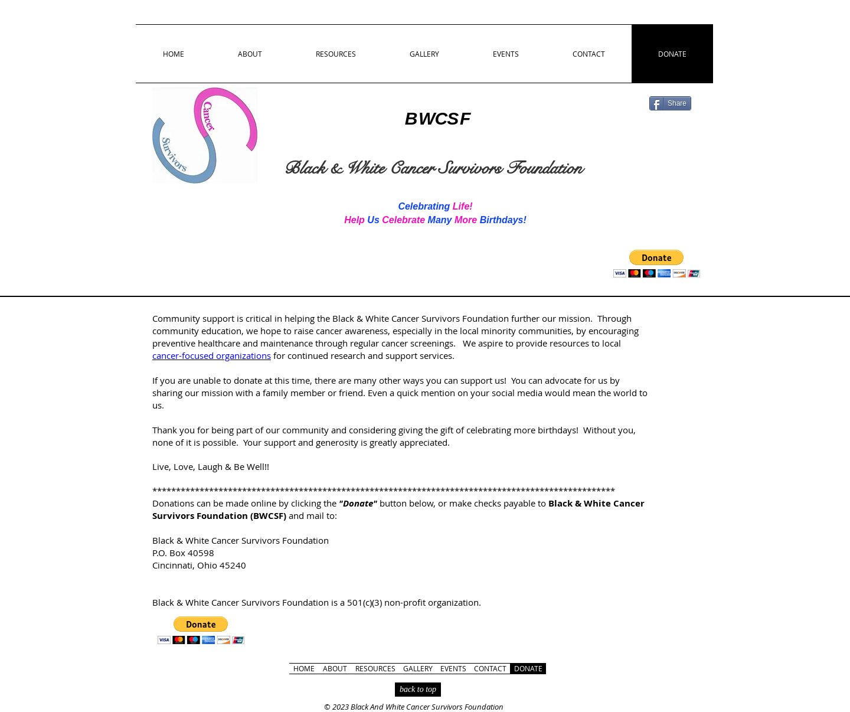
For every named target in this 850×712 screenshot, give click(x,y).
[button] (656, 263)
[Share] (670, 103)
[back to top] (418, 689)
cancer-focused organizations (211, 355)
